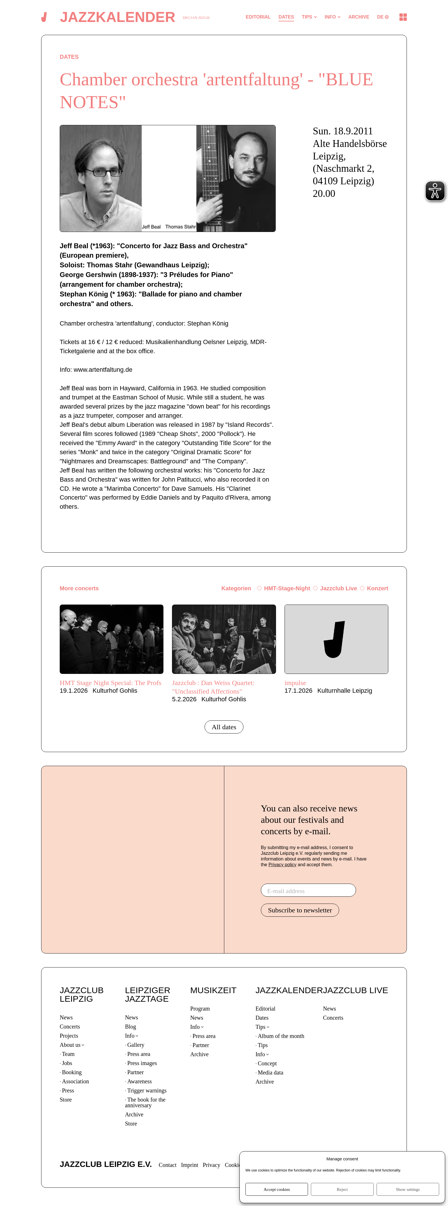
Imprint (189, 1165)
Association (75, 1081)
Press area (138, 1054)
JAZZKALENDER (289, 990)
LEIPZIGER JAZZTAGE (147, 994)
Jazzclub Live (338, 588)
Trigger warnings (147, 1090)
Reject (342, 1189)
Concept (267, 1063)
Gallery (135, 1045)
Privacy (211, 1165)
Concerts (70, 1026)
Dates (262, 1018)
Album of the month (281, 1036)
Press (68, 1090)
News (66, 1017)
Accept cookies (277, 1189)
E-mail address (286, 890)
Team (68, 1054)
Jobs (67, 1063)
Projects (69, 1036)
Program (200, 1008)
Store (66, 1099)
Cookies (234, 1165)
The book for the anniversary (145, 1102)
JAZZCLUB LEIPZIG (82, 994)
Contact (168, 1165)
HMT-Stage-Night (287, 588)
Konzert (377, 588)
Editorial (265, 1008)
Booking (72, 1072)
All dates (224, 727)
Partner (135, 1072)
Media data (270, 1072)
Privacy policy (283, 864)
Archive (134, 1114)
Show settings (408, 1189)
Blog (130, 1026)
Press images (142, 1063)
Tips (260, 1027)
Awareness (139, 1081)
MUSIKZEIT (213, 990)
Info (129, 1036)
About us (70, 1045)
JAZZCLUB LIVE (355, 990)
